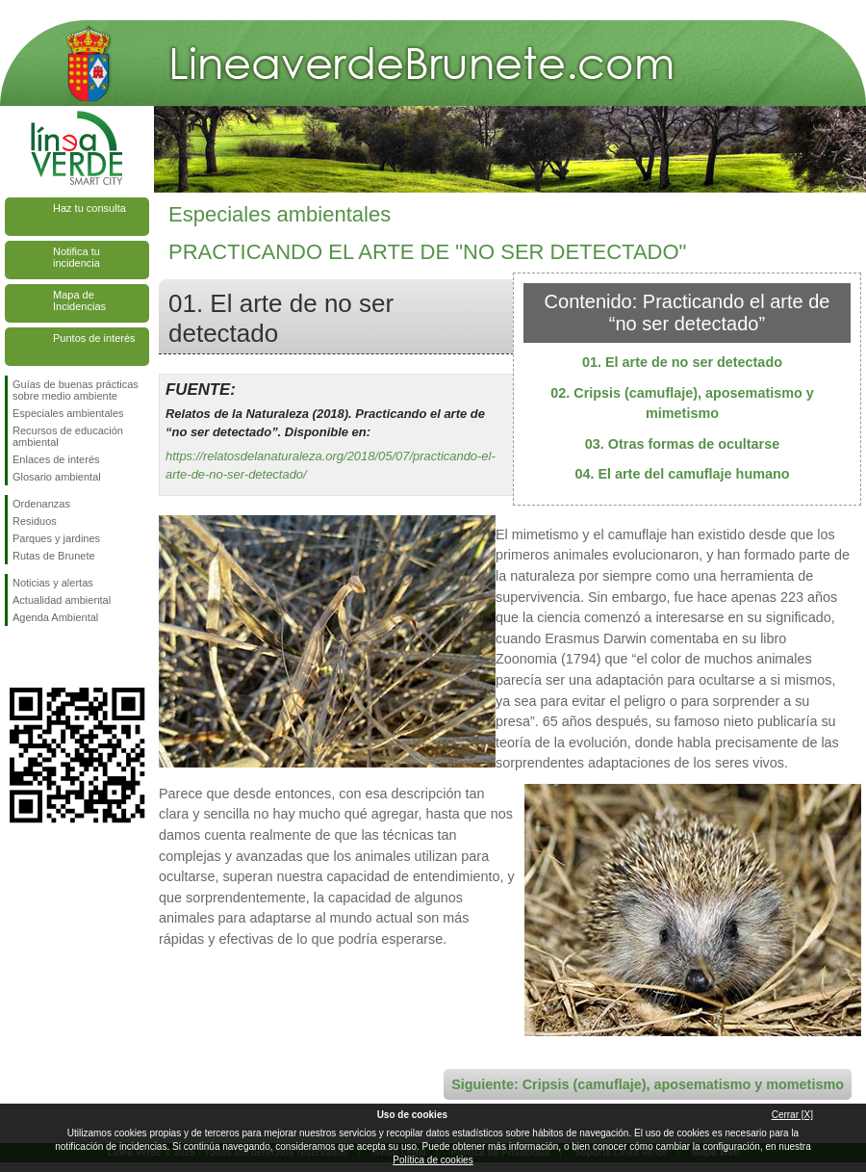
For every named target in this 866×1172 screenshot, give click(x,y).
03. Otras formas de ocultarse (682, 444)
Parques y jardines (56, 538)
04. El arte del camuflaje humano (681, 474)
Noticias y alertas (53, 582)
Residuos (35, 521)
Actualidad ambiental (62, 600)
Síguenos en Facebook (16, 656)
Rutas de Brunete (54, 555)
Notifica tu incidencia (76, 257)
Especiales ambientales (68, 413)
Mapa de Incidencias (79, 300)
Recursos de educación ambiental (68, 436)
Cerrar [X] (792, 1114)
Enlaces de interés (56, 459)
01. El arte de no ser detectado (682, 362)
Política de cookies (432, 1160)
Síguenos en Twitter (48, 656)
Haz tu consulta (89, 208)
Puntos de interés (94, 338)
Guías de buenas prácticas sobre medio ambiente (76, 390)
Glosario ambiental (57, 476)
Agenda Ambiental (55, 617)
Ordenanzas (41, 503)
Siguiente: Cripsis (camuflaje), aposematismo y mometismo (647, 1084)
